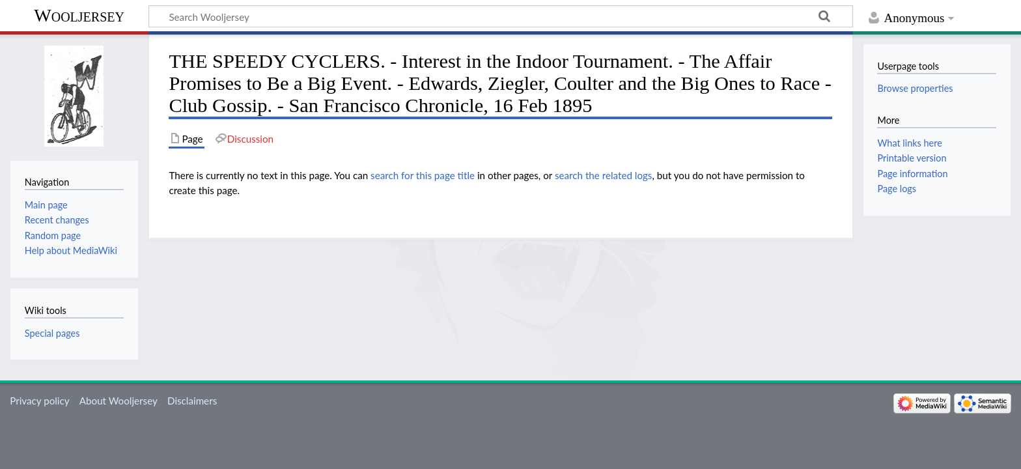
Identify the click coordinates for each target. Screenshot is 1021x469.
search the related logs (603, 175)
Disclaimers (192, 400)
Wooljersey (79, 15)
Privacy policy (39, 400)
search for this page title (423, 175)
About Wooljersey (118, 400)
